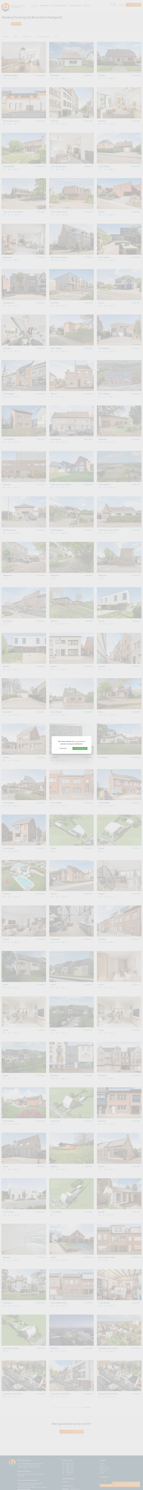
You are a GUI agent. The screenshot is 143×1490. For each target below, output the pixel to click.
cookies (77, 741)
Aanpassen (63, 748)
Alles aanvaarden (80, 748)
